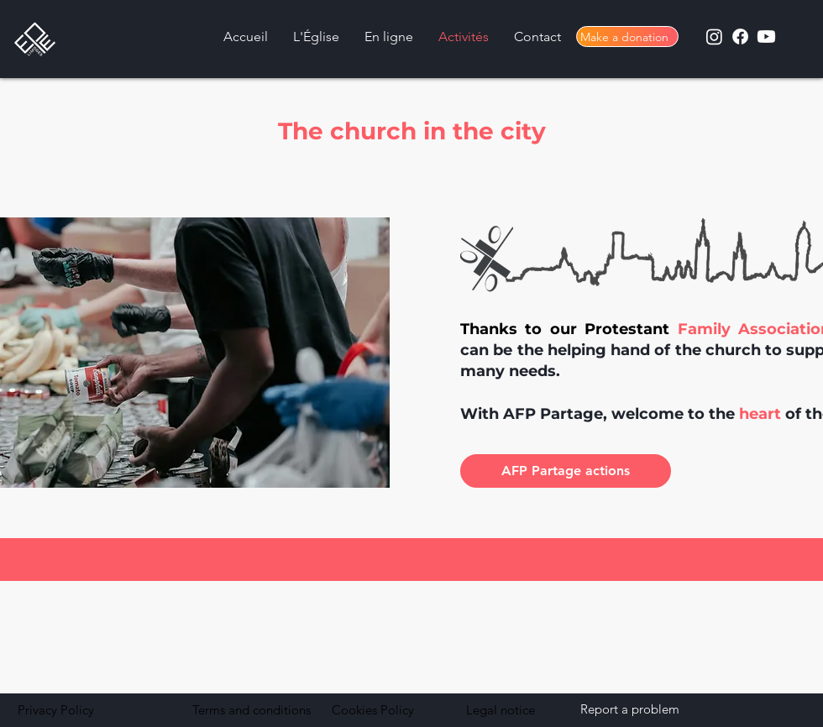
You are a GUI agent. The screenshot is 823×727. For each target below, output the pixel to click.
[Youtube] (766, 36)
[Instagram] (714, 36)
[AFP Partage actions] (565, 471)
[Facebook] (740, 36)
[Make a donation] (627, 36)
